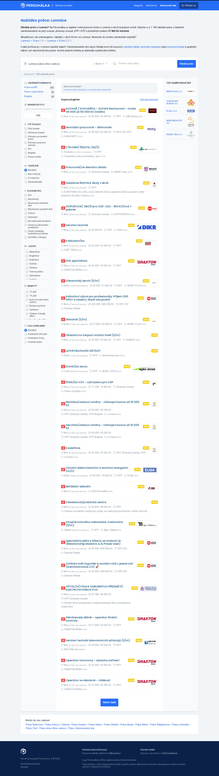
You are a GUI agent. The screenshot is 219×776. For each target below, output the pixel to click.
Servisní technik (77, 225)
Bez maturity (32, 174)
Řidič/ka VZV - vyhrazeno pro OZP (89, 382)
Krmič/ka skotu (76, 366)
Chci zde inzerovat (149, 99)
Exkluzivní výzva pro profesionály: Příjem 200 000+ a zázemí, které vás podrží (97, 298)
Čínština (31, 267)
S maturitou (31, 178)
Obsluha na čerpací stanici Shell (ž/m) (93, 335)
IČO (27, 149)
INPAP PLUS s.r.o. (174, 91)
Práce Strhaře (111, 724)
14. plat (31, 295)
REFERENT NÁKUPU (78, 486)
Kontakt (24, 767)
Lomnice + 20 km (56, 40)
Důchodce (31, 217)
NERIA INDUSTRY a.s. (174, 121)
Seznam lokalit (147, 749)
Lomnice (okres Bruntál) (99, 90)
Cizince (29, 213)
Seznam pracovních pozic (94, 749)
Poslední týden (33, 342)
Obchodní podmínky (30, 764)
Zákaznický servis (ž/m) (83, 280)
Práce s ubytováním (33, 91)
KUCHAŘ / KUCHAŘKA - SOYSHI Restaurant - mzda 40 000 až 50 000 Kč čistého (101, 110)
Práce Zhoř (31, 728)
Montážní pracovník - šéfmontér (89, 127)
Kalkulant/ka (75, 241)
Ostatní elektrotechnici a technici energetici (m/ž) (97, 469)
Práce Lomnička (180, 724)
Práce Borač (126, 724)
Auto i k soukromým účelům (37, 300)
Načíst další (109, 702)
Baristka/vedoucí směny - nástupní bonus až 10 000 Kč (102, 403)
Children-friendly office (35, 314)
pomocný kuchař (175, 46)
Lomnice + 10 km (30, 40)
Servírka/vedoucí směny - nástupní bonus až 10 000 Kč (102, 426)
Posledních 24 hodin (35, 334)
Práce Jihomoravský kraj (81, 728)
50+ (28, 195)
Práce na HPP (30, 87)
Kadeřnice (73, 448)
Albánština (33, 252)
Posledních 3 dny (34, 338)
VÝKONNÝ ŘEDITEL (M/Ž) (82, 147)
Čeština (31, 263)
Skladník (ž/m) (76, 319)
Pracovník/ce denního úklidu (86, 167)
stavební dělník (131, 46)
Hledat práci (186, 63)
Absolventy (31, 199)
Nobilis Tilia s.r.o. (174, 134)
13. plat (31, 292)
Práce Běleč (141, 724)
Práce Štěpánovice (160, 724)
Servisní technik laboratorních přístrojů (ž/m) (98, 640)
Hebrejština (33, 275)
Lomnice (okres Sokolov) (75, 90)
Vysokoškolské (33, 182)
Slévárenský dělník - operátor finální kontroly (91, 619)
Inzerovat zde (168, 5)
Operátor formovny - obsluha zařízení (92, 660)
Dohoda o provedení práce (35, 137)
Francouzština (34, 271)
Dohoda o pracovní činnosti (35, 143)
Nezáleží (30, 170)
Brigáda (28, 96)
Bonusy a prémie (35, 306)
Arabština (32, 260)
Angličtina (32, 256)
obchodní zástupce (151, 46)
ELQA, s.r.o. (171, 111)
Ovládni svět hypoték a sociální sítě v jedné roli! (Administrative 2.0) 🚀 (99, 565)
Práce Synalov (79, 724)
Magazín (138, 5)
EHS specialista (76, 260)
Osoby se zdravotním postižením (36, 226)
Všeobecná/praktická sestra (86, 502)
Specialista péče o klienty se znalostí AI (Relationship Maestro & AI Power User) (93, 542)
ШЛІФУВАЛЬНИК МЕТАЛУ (83, 351)
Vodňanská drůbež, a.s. (172, 102)
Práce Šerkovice (34, 724)
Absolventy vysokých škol (38, 209)
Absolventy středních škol (36, 204)
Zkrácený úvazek (34, 132)
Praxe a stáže (32, 157)
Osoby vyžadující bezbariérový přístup (36, 232)
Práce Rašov (95, 724)
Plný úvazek (32, 128)
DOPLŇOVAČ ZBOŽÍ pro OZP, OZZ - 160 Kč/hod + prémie (98, 208)
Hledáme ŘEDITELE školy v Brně (87, 183)
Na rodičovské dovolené (37, 221)
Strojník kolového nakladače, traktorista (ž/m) (94, 524)
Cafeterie (32, 309)
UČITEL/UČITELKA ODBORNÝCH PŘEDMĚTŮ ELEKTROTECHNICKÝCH (94, 588)
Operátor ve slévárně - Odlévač (88, 680)
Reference (151, 5)
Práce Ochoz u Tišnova (57, 724)
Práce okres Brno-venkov (52, 728)
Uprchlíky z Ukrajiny (35, 237)
